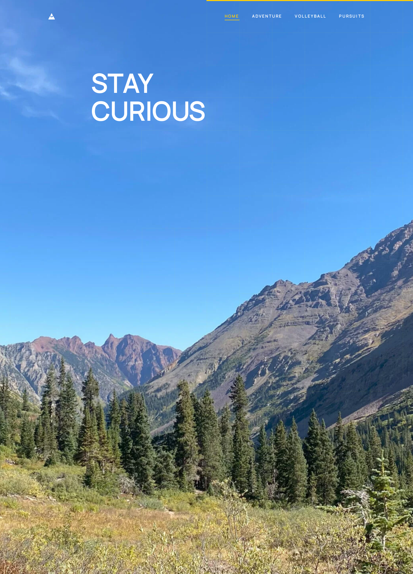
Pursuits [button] (352, 16)
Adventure (267, 16)
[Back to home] (51, 16)
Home (232, 16)
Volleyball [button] (310, 16)
